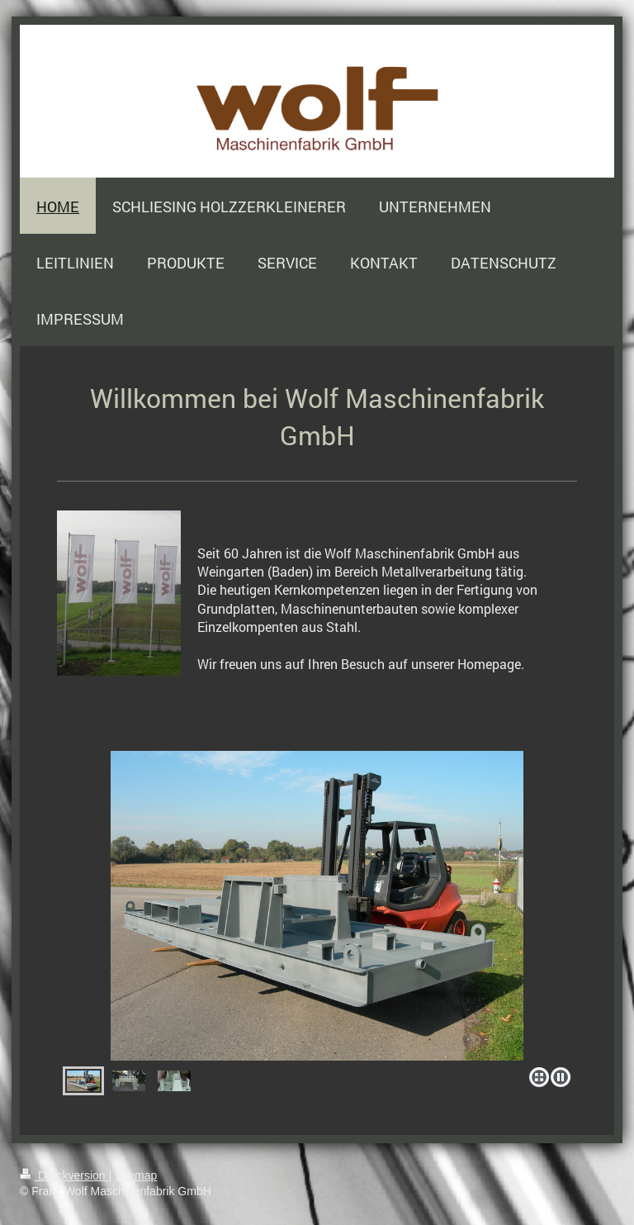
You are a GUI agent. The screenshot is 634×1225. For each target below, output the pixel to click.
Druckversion (64, 1175)
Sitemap (136, 1175)
